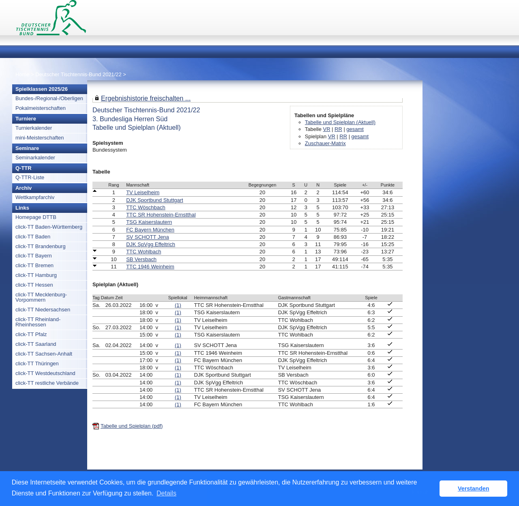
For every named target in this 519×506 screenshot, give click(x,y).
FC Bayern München (150, 230)
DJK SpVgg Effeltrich (150, 244)
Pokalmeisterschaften (40, 108)
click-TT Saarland (35, 344)
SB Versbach (141, 259)
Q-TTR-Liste (29, 177)
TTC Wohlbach (143, 252)
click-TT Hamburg (36, 275)
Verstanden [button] (473, 488)
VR (326, 129)
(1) (178, 305)
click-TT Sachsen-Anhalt (43, 354)
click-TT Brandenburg (40, 246)
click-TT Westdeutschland (45, 373)
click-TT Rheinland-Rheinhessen (37, 322)
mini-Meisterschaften (39, 138)
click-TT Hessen (34, 285)
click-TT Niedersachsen (42, 310)
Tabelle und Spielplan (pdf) (132, 426)
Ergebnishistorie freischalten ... (146, 98)
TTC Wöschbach (145, 207)
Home (22, 74)
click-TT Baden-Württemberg (48, 227)
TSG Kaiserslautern (149, 222)
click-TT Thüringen (37, 363)
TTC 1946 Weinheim (150, 267)
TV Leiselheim (142, 192)
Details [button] (166, 493)
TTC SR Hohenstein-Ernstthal (160, 215)
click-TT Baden (32, 237)
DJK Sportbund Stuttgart (154, 200)
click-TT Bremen (34, 265)
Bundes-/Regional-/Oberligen (49, 98)
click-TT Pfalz (31, 334)
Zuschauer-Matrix (325, 143)
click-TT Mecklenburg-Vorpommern (41, 297)
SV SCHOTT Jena (147, 237)
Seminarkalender (35, 157)
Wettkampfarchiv (34, 197)
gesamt (354, 129)
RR (338, 129)
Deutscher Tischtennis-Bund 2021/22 (79, 74)
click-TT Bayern (33, 256)
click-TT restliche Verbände (47, 383)
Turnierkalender (33, 128)
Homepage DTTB (35, 217)
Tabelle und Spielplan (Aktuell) (340, 122)
